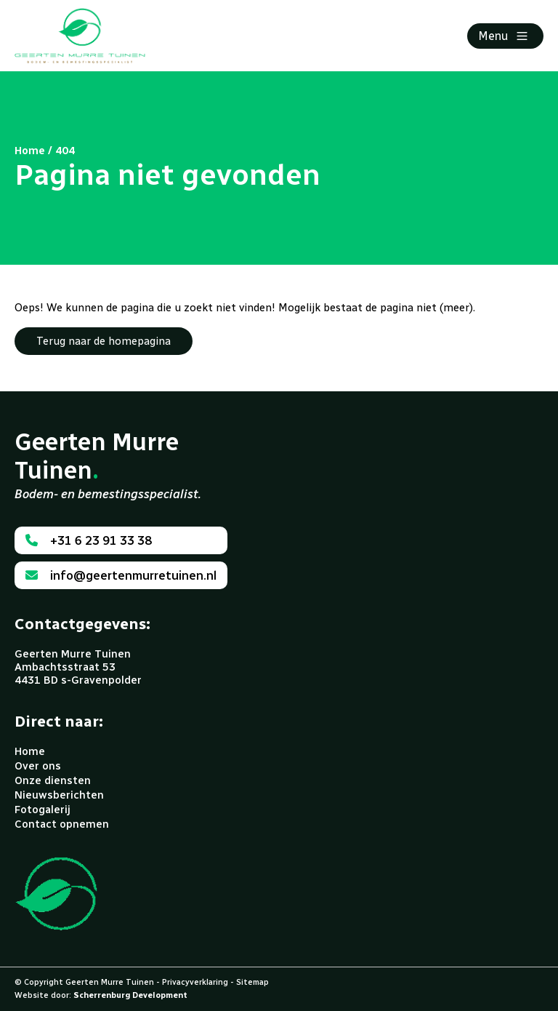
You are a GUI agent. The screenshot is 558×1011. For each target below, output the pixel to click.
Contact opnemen (62, 824)
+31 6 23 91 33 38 (88, 540)
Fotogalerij (42, 809)
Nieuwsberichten (59, 795)
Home (30, 751)
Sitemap (252, 982)
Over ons (38, 765)
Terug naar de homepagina (103, 341)
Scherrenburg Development (130, 995)
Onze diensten (53, 780)
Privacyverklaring (195, 982)
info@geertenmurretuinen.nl (121, 575)
